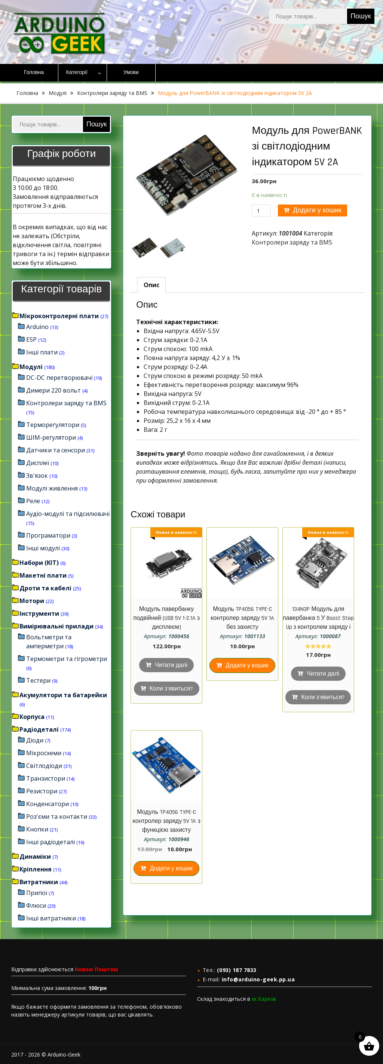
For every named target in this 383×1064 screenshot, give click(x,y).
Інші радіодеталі (50, 842)
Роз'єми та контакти (56, 816)
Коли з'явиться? (171, 689)
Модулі (58, 92)
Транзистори (45, 778)
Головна (34, 72)
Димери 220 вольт (53, 390)
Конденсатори (47, 804)
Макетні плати (43, 575)
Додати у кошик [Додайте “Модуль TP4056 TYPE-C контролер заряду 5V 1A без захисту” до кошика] (247, 666)
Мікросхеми (43, 753)
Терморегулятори (52, 425)
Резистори (41, 791)
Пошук (360, 16)
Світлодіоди (44, 766)
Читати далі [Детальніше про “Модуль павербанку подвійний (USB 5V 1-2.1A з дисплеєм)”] (171, 665)
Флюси (36, 905)
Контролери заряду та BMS (112, 92)
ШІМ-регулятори (51, 437)
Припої (36, 893)
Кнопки (37, 829)
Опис (151, 285)
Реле (33, 501)
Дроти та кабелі (45, 588)
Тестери (38, 680)
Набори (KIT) (39, 563)
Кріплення (35, 869)
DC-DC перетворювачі (59, 377)
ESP (31, 339)
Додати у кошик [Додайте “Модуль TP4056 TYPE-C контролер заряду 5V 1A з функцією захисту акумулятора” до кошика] (171, 869)
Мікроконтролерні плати (59, 316)
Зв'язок (37, 475)
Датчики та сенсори (55, 450)
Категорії (77, 72)
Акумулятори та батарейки (63, 695)
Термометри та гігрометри (66, 659)
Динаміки (35, 856)
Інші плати (42, 352)
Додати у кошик (317, 210)
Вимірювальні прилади (56, 626)
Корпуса (32, 717)
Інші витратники (51, 918)
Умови (131, 72)
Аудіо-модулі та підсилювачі (68, 514)
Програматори (48, 535)
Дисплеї (37, 463)
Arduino (37, 327)
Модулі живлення (52, 488)
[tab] (151, 285)
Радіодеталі (39, 729)
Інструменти (39, 613)
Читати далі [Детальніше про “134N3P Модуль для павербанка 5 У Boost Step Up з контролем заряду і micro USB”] (323, 674)
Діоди (34, 740)
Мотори (31, 601)
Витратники (38, 882)
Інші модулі (43, 548)
